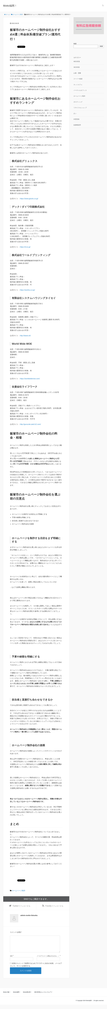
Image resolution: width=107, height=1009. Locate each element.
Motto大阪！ (7, 996)
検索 (75, 43)
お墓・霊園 (77, 73)
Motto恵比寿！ (27, 996)
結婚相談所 (77, 125)
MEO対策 (77, 61)
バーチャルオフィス (80, 90)
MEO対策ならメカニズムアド (43, 996)
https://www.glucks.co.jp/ (29, 199)
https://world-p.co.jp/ (27, 290)
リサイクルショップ (80, 107)
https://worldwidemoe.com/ (30, 379)
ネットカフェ (78, 84)
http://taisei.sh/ (25, 336)
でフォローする (21, 906)
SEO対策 (77, 67)
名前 (11, 960)
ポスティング (78, 102)
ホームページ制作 (18, 890)
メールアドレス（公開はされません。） (48, 960)
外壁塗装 (76, 119)
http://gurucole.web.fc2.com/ (30, 424)
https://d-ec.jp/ (25, 247)
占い (75, 113)
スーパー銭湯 (78, 79)
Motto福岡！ (10, 5)
